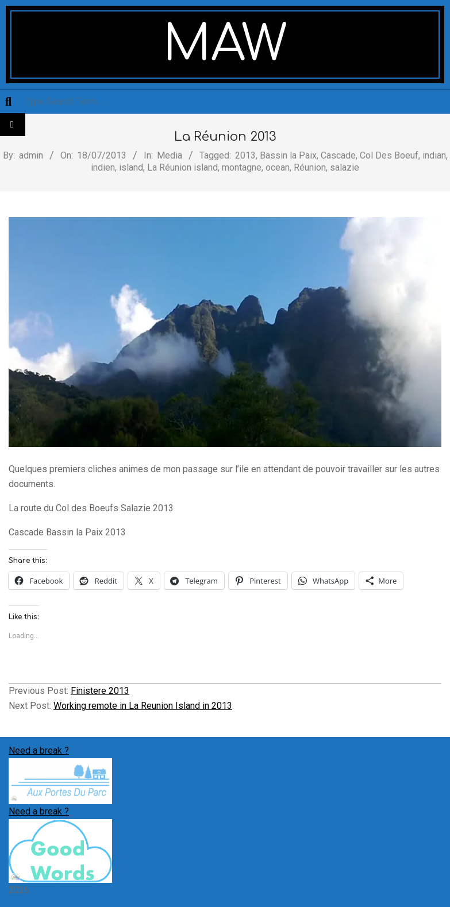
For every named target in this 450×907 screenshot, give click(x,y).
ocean (278, 167)
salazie (344, 167)
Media (169, 155)
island (131, 167)
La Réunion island (182, 167)
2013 (245, 155)
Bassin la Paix (288, 155)
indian (434, 155)
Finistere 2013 (100, 690)
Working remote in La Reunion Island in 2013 (142, 705)
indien (103, 167)
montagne (241, 167)
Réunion (310, 167)
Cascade (338, 155)
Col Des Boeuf (389, 155)
